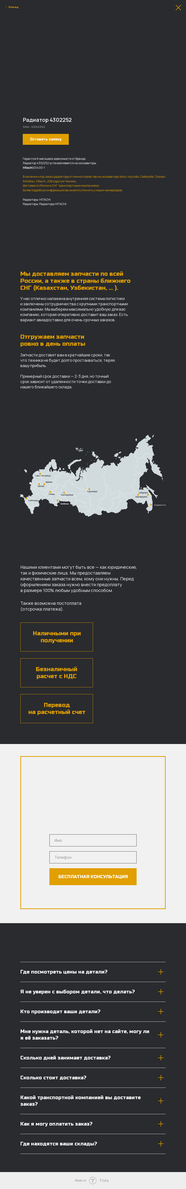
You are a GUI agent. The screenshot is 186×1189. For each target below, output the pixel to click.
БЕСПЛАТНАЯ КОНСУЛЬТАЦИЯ (93, 876)
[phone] (93, 857)
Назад (13, 7)
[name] (93, 840)
